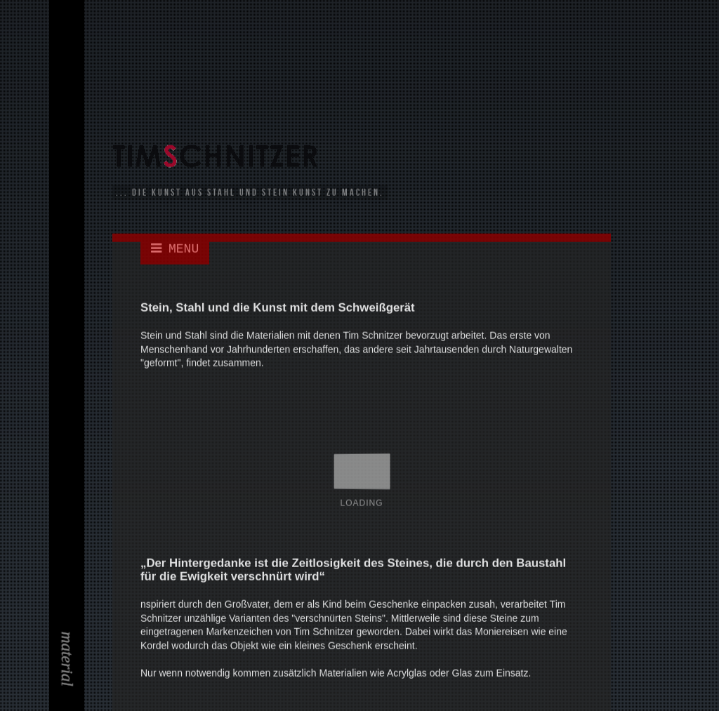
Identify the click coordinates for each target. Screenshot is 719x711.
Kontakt (69, 151)
